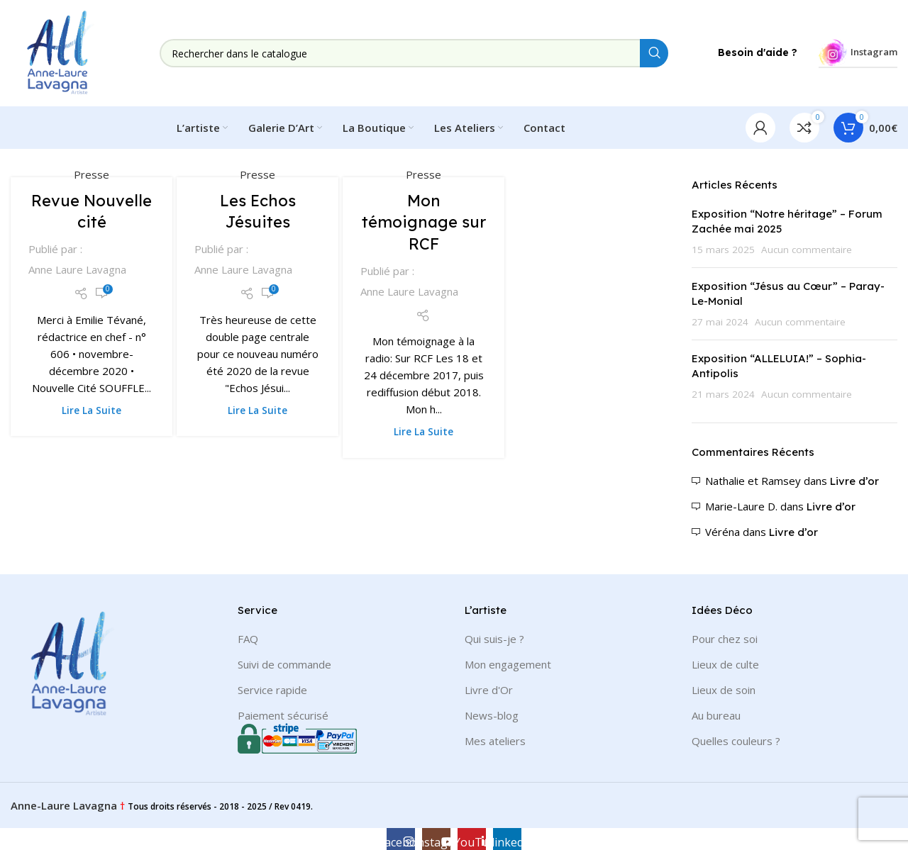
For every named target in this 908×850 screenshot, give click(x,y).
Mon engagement (508, 664)
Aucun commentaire (806, 249)
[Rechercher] (414, 53)
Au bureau (716, 715)
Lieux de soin (723, 690)
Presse (91, 174)
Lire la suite (91, 410)
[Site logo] (60, 52)
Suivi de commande (284, 664)
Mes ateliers (495, 741)
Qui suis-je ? (494, 639)
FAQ (248, 639)
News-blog (492, 715)
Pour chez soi (725, 639)
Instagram (858, 52)
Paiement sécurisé (283, 715)
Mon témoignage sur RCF (424, 223)
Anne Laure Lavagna (77, 269)
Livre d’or (854, 481)
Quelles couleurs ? (736, 741)
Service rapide (272, 690)
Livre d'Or (489, 690)
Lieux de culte (725, 664)
